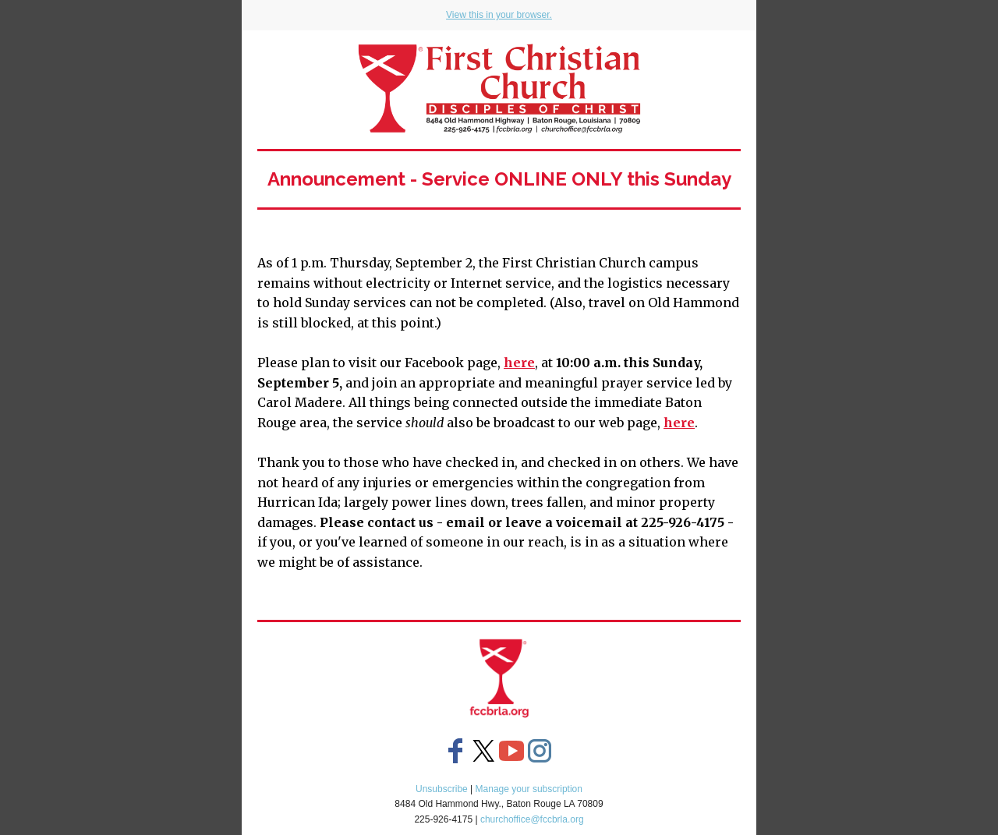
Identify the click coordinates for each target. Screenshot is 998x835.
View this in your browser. (499, 14)
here (519, 362)
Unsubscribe (442, 789)
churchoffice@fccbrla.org (532, 819)
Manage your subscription (529, 789)
